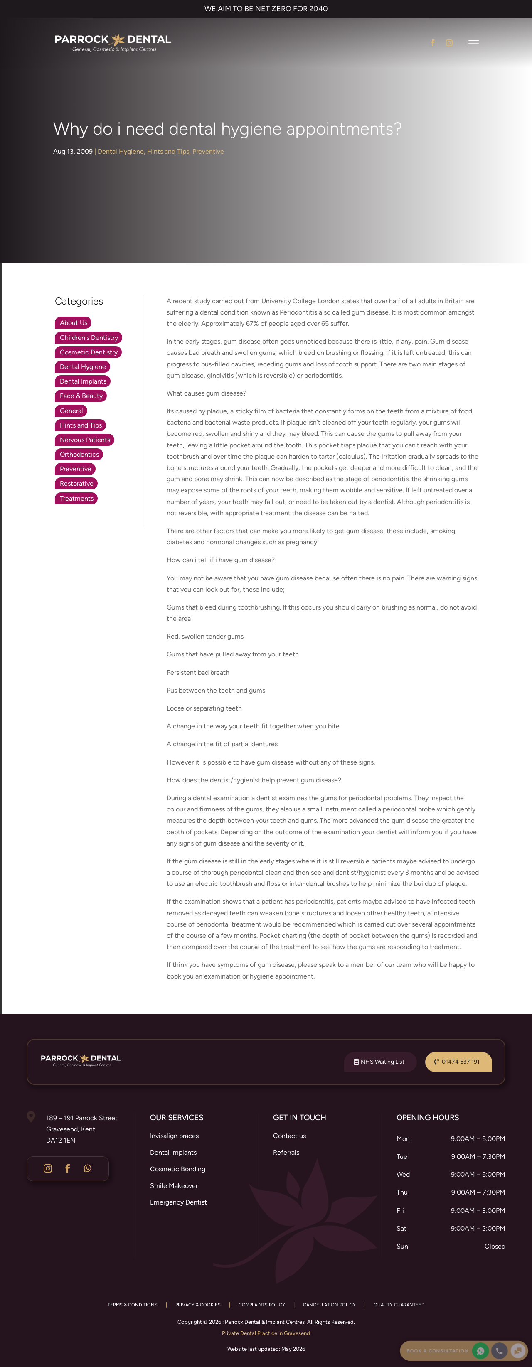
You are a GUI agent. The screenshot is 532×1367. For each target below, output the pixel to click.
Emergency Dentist (178, 1202)
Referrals (286, 1152)
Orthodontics (79, 454)
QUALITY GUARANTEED (399, 1305)
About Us (73, 323)
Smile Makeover (174, 1186)
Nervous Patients (85, 440)
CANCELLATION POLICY (329, 1305)
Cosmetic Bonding (177, 1169)
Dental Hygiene (121, 151)
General (71, 411)
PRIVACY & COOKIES (198, 1305)
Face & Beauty (81, 396)
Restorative (77, 483)
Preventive (208, 151)
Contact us (289, 1136)
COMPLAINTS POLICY (262, 1305)
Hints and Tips (168, 151)
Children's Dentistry (89, 338)
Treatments (77, 498)
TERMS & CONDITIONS (133, 1305)
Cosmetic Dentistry (89, 352)
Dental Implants (83, 381)
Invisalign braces (174, 1136)
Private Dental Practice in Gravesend (266, 1333)
